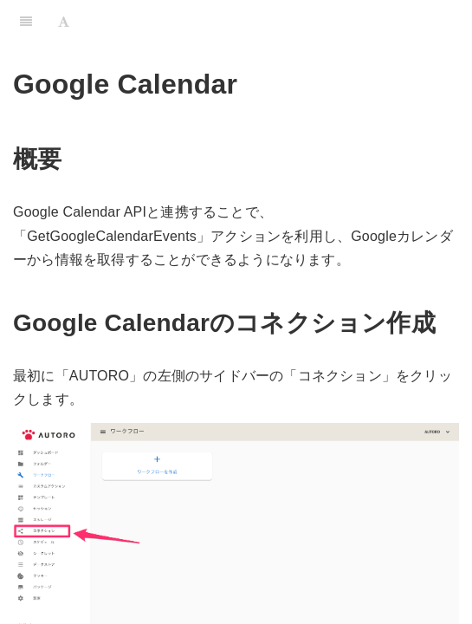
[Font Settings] (63, 21)
